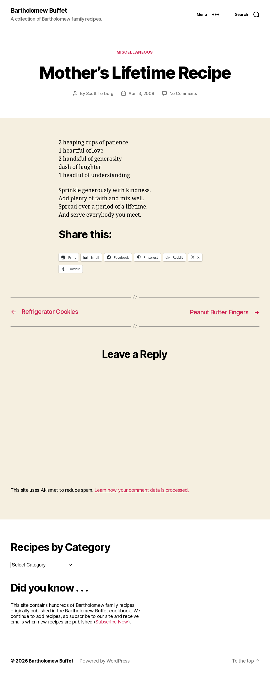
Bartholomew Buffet (40, 10)
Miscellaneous (135, 52)
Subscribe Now (111, 622)
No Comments (183, 94)
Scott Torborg (99, 94)
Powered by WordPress (106, 661)
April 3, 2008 (141, 94)
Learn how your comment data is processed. (141, 490)
